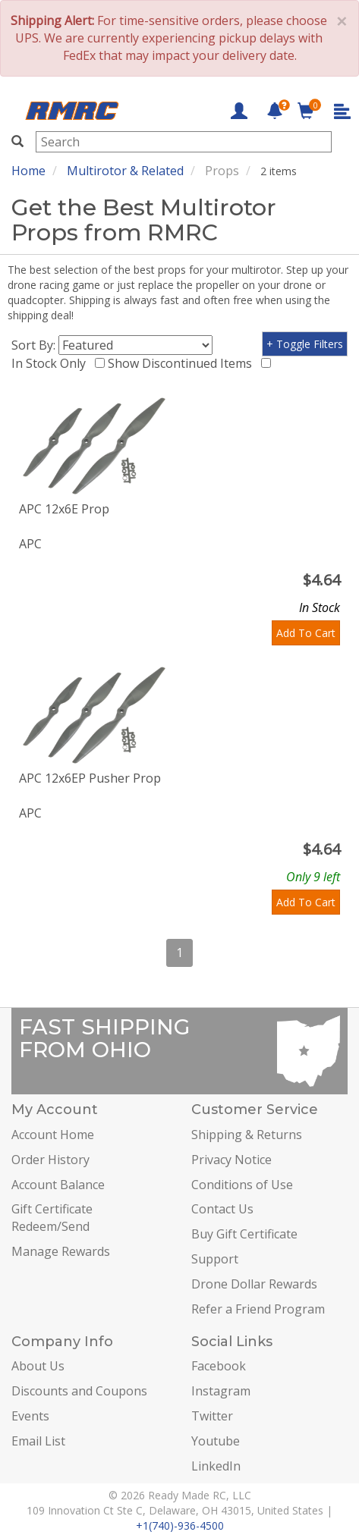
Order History (50, 1159)
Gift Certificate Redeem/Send (52, 1218)
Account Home (52, 1134)
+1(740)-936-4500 (180, 1525)
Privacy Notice (231, 1159)
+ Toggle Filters (304, 344)
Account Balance (58, 1184)
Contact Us (222, 1209)
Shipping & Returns (246, 1134)
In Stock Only (51, 363)
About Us (38, 1366)
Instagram (220, 1391)
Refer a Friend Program (258, 1309)
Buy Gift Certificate (244, 1234)
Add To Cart (305, 633)
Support (214, 1259)
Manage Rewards (60, 1251)
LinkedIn (216, 1466)
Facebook (218, 1366)
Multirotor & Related (125, 170)
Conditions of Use (242, 1184)
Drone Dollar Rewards (254, 1284)
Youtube (215, 1441)
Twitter (212, 1416)
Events (30, 1416)
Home (28, 170)
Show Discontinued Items (183, 363)
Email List (38, 1441)
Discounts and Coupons (79, 1391)
